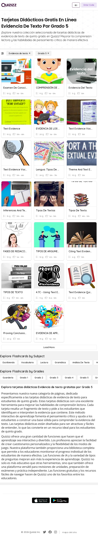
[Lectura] (44, 362)
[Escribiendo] (8, 362)
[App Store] (41, 500)
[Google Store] (60, 500)
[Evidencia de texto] (19, 53)
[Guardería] (8, 377)
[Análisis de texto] (81, 362)
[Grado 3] (54, 377)
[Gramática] (60, 362)
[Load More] (49, 347)
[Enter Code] (89, 5)
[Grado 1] (24, 377)
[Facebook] (50, 532)
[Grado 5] (43, 53)
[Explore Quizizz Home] (8, 5)
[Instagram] (55, 532)
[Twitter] (44, 532)
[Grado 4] (69, 377)
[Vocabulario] (27, 362)
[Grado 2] (39, 377)
